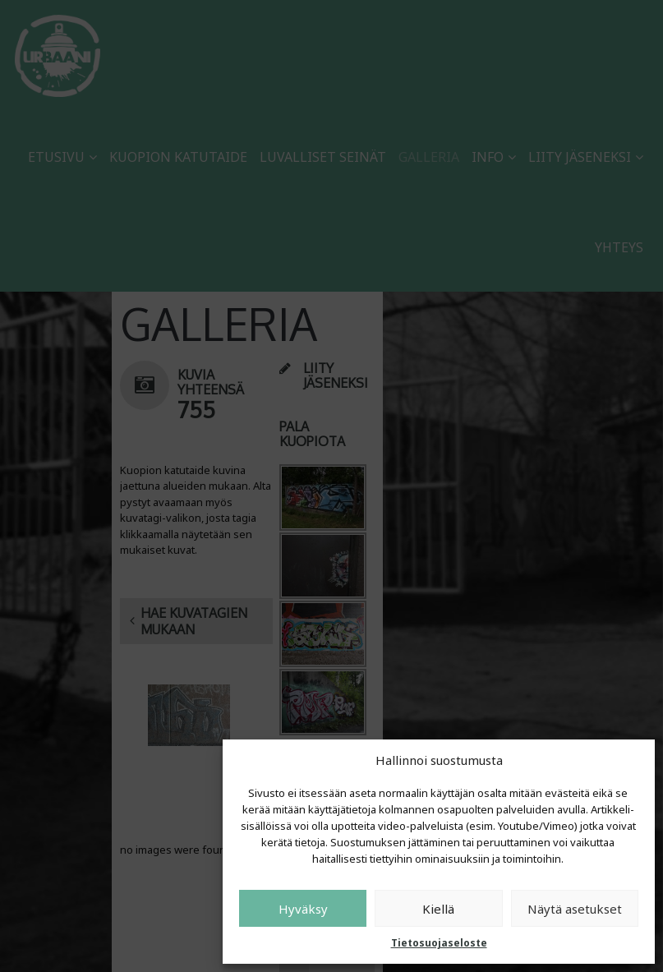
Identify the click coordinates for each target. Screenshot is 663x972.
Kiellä (438, 909)
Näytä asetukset (574, 909)
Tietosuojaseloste (439, 943)
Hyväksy (303, 909)
